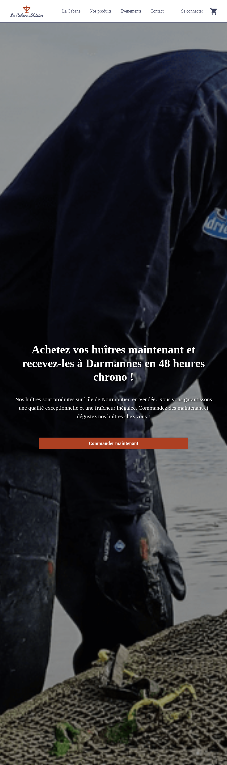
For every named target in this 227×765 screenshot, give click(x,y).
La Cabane (71, 11)
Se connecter (192, 11)
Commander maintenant (113, 443)
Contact (157, 11)
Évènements (131, 11)
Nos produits (101, 11)
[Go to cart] (213, 11)
